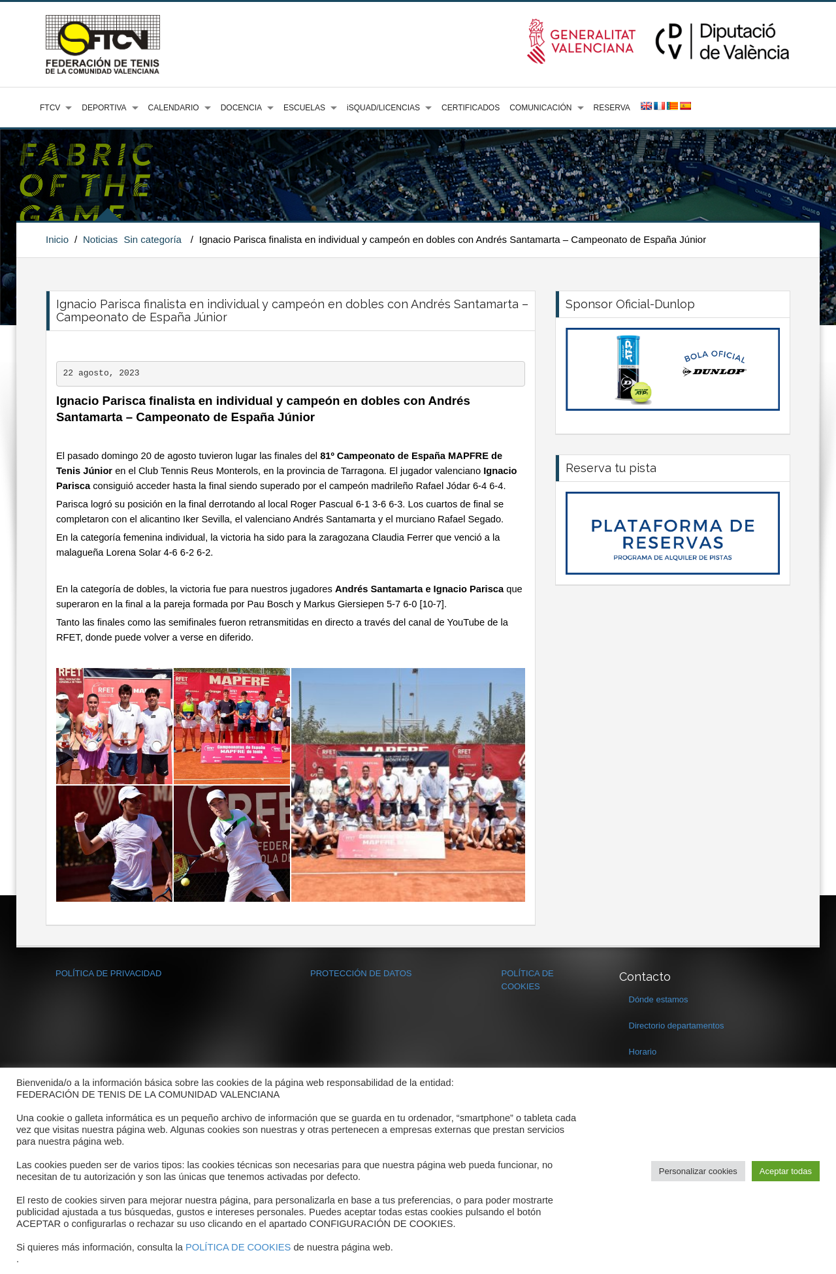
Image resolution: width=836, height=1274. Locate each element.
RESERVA (612, 107)
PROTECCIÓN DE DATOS (361, 973)
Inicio (57, 239)
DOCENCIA (241, 107)
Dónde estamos (658, 999)
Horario (643, 1052)
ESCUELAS (304, 107)
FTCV (50, 107)
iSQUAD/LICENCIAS (383, 107)
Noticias (100, 239)
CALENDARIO (173, 107)
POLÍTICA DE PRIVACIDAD (108, 973)
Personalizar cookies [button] (698, 1171)
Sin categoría (153, 239)
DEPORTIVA (104, 107)
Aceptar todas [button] (786, 1171)
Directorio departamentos (676, 1025)
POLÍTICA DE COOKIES (238, 1247)
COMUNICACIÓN (540, 107)
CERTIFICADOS (471, 107)
